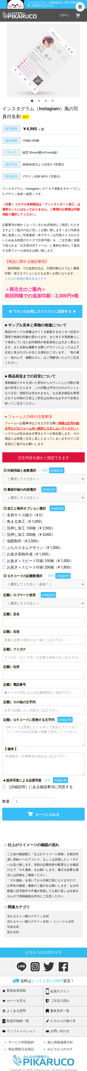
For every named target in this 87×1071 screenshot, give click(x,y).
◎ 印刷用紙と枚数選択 (19, 470)
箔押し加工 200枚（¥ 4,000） (31, 534)
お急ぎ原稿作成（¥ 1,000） (29, 554)
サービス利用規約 (21, 1042)
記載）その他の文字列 (19, 702)
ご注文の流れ (57, 1001)
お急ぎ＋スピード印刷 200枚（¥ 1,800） (40, 567)
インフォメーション (18, 1031)
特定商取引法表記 (21, 1049)
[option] (43, 61)
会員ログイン (57, 991)
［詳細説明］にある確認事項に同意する (40, 787)
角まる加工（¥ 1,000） (25, 521)
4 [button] (58, 106)
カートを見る (14, 1001)
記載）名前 (11, 631)
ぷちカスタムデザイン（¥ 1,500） (35, 548)
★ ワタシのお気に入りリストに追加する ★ (42, 311)
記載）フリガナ (14, 649)
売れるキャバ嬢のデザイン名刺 (28, 916)
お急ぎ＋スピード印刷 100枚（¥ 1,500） (40, 561)
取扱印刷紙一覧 (15, 1021)
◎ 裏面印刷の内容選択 (19, 489)
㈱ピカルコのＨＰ (60, 1049)
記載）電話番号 (14, 684)
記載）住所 (11, 667)
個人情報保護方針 (60, 1042)
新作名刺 (13, 932)
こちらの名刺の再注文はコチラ (25, 278)
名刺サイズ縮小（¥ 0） (26, 515)
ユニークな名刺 (63, 921)
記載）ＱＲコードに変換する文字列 (28, 720)
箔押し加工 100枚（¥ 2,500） (31, 528)
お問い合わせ (57, 1031)
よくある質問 (14, 1011)
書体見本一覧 (57, 1011)
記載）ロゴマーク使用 (19, 595)
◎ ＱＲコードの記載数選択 (22, 576)
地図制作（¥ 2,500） (24, 541)
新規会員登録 (14, 991)
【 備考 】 (10, 749)
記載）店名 (11, 614)
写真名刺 (13, 927)
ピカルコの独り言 (61, 1021)
